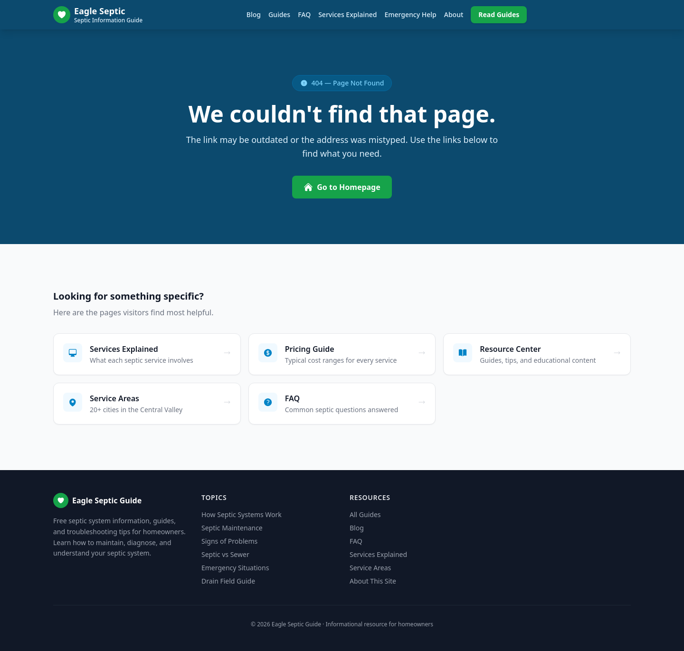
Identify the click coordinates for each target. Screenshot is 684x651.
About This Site (373, 580)
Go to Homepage (342, 187)
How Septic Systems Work (241, 514)
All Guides (365, 514)
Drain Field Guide (228, 580)
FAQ (304, 14)
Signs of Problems (229, 541)
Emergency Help (410, 14)
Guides (279, 14)
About (454, 14)
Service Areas (370, 567)
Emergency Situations (235, 567)
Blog (254, 14)
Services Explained (347, 14)
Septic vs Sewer (225, 554)
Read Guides (498, 14)
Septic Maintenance (232, 527)
